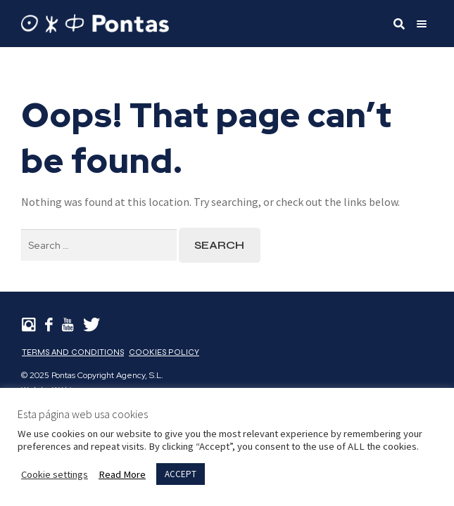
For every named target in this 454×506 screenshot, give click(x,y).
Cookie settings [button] (54, 474)
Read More (122, 474)
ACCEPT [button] (180, 474)
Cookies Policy (164, 352)
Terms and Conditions (73, 352)
